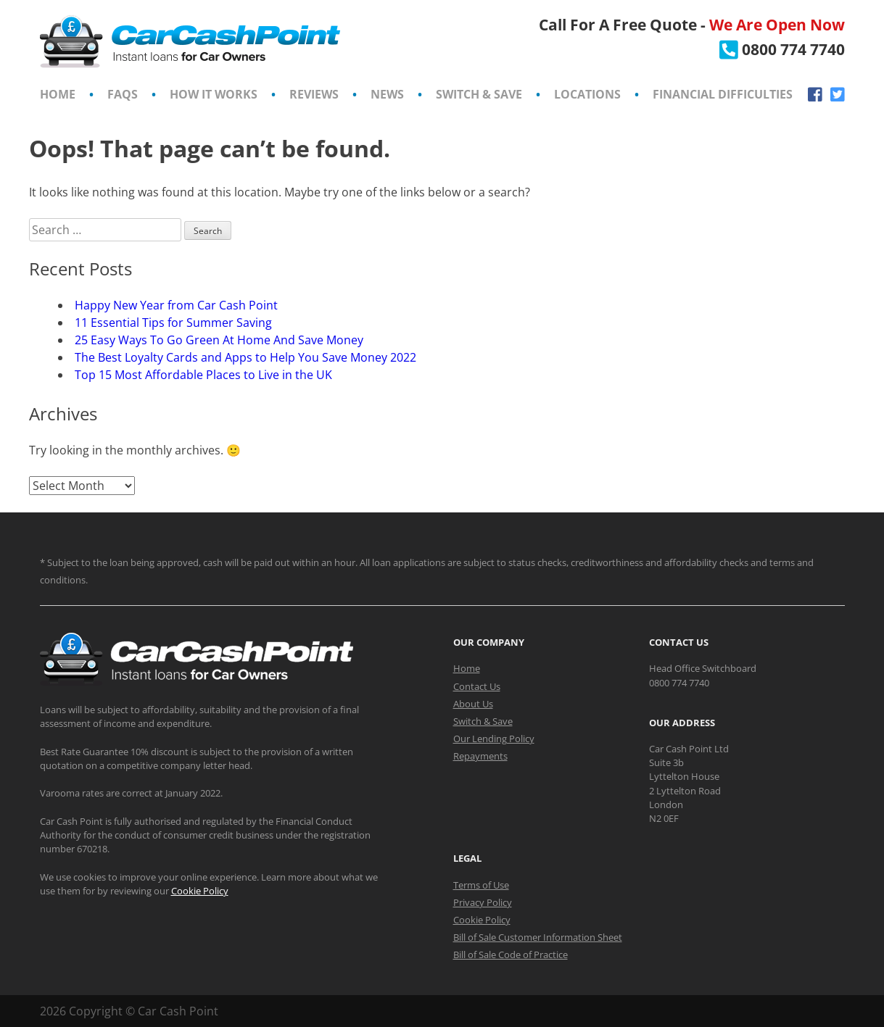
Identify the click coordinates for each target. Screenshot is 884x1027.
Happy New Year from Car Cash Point (176, 305)
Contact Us (476, 686)
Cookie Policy (199, 890)
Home (57, 94)
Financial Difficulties (723, 94)
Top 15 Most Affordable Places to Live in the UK (203, 375)
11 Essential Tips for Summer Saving (173, 322)
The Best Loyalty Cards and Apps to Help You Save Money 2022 (245, 357)
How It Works (213, 94)
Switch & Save (479, 94)
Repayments (480, 755)
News (387, 94)
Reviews (314, 94)
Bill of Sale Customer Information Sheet (537, 937)
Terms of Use (481, 884)
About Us (473, 703)
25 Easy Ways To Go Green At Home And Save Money (220, 340)
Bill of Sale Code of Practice (510, 954)
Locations (587, 94)
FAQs (122, 94)
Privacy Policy (482, 902)
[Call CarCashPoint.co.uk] (782, 49)
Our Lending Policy (493, 738)
